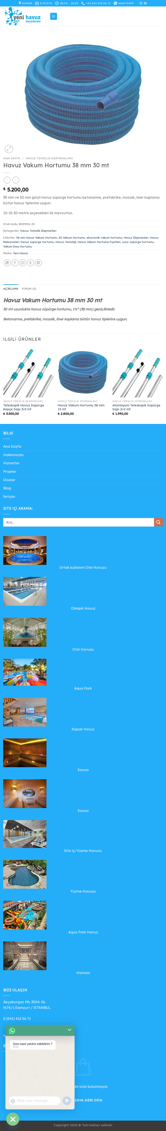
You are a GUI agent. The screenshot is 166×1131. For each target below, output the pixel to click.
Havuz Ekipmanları (136, 237)
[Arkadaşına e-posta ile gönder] (22, 262)
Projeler (9, 471)
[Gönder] (158, 522)
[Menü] (53, 16)
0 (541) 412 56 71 (17, 1018)
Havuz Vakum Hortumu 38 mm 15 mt (81, 407)
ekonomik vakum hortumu (104, 237)
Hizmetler (11, 463)
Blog (7, 488)
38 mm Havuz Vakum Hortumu (36, 237)
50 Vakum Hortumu (72, 237)
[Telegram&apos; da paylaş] (38, 262)
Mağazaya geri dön (83, 1100)
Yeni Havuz (20, 253)
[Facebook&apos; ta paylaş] (15, 262)
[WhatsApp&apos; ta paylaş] (7, 262)
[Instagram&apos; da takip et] (141, 3)
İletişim (9, 496)
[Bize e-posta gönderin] (145, 3)
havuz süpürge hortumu (37, 242)
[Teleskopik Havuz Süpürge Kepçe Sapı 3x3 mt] (28, 372)
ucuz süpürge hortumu (138, 242)
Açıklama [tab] (10, 288)
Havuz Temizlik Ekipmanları (49, 158)
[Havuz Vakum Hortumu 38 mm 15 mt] (83, 372)
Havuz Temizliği (66, 242)
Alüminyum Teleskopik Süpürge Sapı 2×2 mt (136, 407)
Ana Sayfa (11, 158)
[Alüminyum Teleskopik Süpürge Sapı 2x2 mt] (137, 372)
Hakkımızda (13, 455)
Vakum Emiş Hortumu (17, 246)
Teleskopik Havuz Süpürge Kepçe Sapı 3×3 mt (23, 407)
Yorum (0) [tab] (28, 288)
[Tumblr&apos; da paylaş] (30, 262)
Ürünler (9, 480)
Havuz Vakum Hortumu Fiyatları (99, 242)
